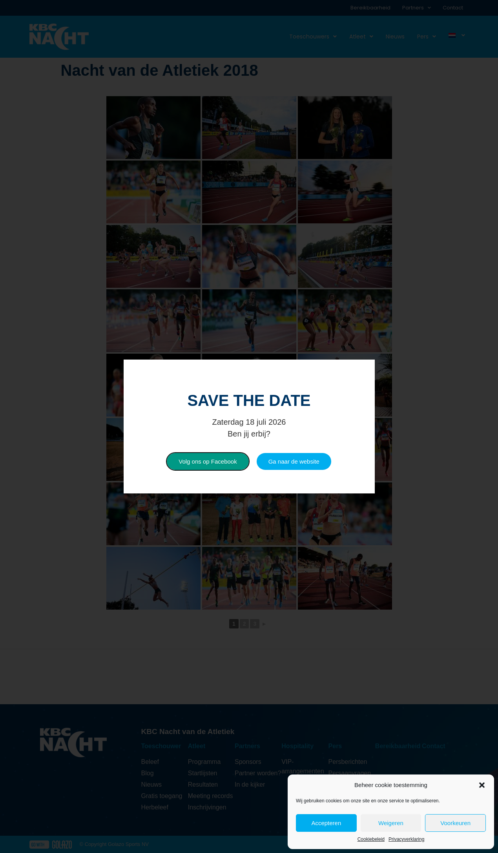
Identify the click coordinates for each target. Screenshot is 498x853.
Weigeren (390, 823)
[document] (249, 426)
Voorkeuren (455, 823)
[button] (482, 785)
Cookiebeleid (371, 839)
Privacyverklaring (406, 839)
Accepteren (326, 823)
